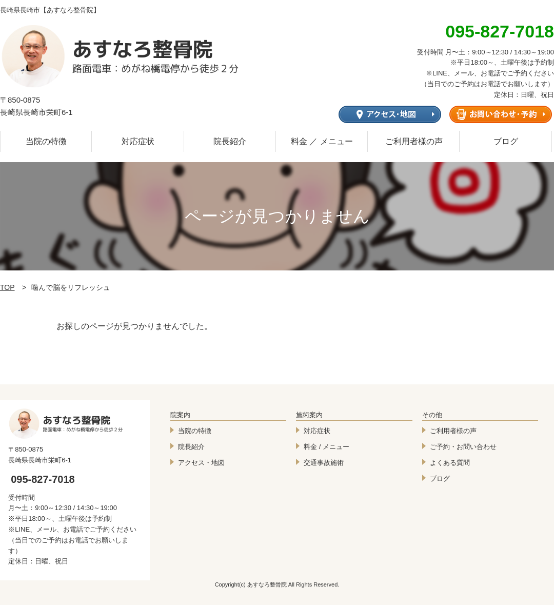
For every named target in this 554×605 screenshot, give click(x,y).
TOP (7, 287)
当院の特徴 (46, 141)
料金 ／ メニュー (322, 141)
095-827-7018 (43, 479)
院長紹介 (229, 141)
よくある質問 (450, 462)
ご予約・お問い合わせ (463, 447)
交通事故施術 (324, 462)
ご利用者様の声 (414, 141)
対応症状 (138, 141)
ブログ (505, 141)
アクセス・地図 (201, 462)
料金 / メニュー (326, 447)
